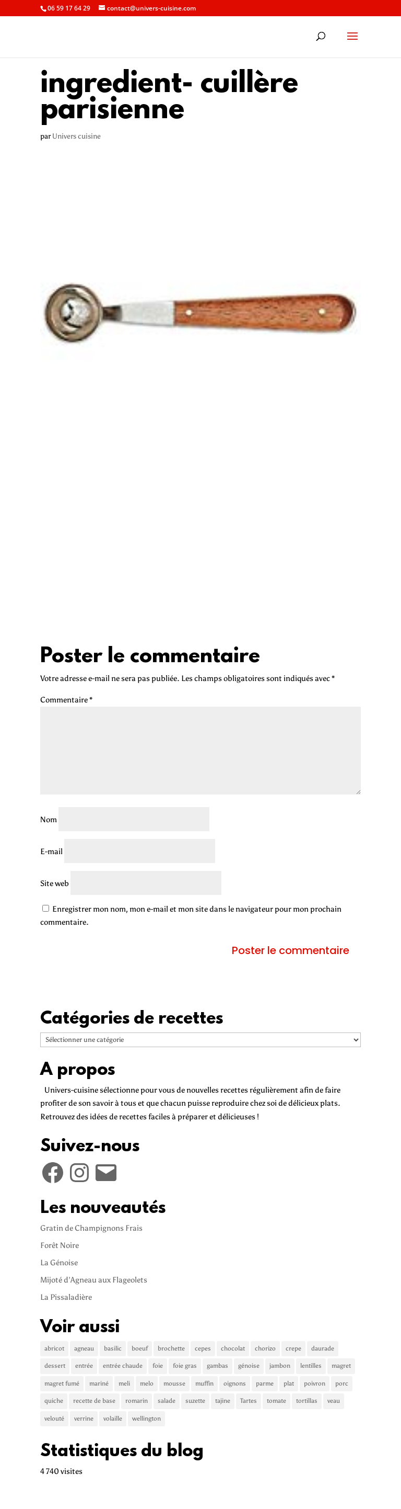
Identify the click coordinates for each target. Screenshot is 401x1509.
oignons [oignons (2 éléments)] (234, 1383)
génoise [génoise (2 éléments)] (249, 1365)
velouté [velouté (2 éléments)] (54, 1418)
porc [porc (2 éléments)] (341, 1383)
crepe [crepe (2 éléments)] (293, 1348)
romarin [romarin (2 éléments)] (136, 1400)
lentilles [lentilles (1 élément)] (311, 1365)
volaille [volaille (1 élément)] (112, 1418)
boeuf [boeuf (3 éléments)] (140, 1348)
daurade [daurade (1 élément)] (322, 1348)
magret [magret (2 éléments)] (341, 1365)
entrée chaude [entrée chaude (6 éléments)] (123, 1365)
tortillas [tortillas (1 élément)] (306, 1400)
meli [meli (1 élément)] (124, 1383)
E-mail (51, 851)
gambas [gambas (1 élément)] (217, 1365)
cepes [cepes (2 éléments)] (203, 1348)
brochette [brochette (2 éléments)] (171, 1348)
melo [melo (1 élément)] (147, 1383)
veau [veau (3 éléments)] (333, 1400)
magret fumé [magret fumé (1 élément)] (61, 1383)
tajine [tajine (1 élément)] (222, 1400)
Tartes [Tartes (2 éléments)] (248, 1400)
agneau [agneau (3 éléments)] (84, 1348)
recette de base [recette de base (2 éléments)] (94, 1400)
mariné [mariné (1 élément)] (99, 1383)
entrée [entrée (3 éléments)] (84, 1365)
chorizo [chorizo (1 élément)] (265, 1348)
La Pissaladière (66, 1297)
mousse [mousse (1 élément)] (174, 1383)
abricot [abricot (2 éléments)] (54, 1348)
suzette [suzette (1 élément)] (195, 1400)
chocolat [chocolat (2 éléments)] (233, 1348)
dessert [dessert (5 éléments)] (54, 1365)
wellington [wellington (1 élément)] (146, 1418)
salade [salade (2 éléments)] (166, 1400)
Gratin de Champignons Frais (91, 1228)
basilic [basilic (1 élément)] (113, 1348)
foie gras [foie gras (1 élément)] (185, 1365)
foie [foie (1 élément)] (157, 1365)
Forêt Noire (59, 1245)
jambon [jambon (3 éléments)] (279, 1365)
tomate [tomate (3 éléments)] (276, 1400)
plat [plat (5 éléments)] (289, 1383)
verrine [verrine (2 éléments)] (83, 1418)
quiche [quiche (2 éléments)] (53, 1400)
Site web (54, 883)
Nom (48, 819)
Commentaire (66, 700)
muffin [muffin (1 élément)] (204, 1383)
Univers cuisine (76, 136)
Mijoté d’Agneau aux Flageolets (93, 1280)
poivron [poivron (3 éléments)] (314, 1383)
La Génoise (59, 1262)
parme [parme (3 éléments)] (265, 1383)
